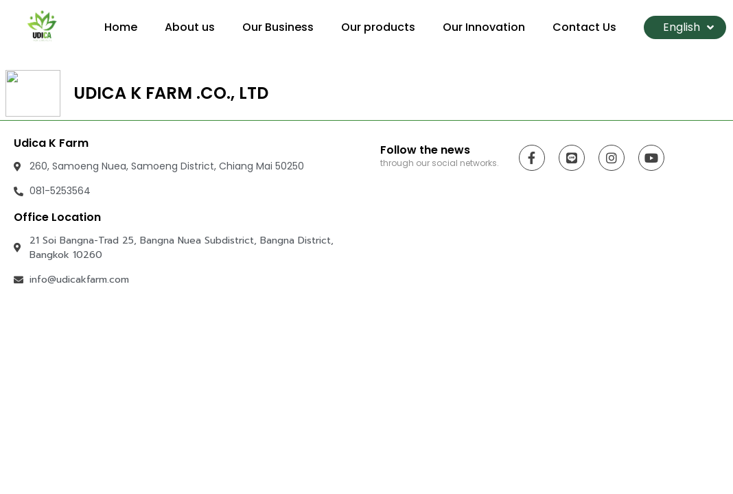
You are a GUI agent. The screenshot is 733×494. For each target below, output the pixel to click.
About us (190, 27)
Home (120, 27)
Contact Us (584, 27)
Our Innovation (484, 27)
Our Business (278, 27)
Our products (378, 27)
